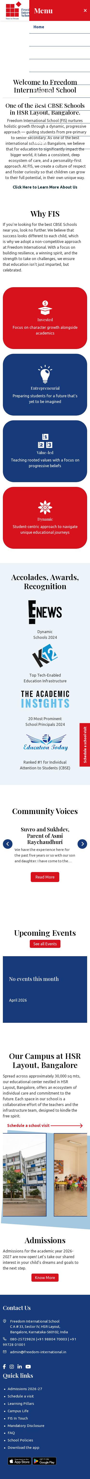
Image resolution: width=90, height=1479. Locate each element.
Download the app (23, 1447)
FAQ (11, 1432)
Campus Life (18, 1410)
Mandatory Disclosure (25, 1425)
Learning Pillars (20, 1403)
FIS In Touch (17, 1418)
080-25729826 (21, 1339)
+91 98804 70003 (48, 1339)
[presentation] (7, 844)
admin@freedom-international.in (38, 1352)
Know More (45, 1277)
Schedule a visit (20, 1396)
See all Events (45, 944)
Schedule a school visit (45, 1125)
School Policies (20, 1439)
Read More (45, 877)
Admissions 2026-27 (24, 1389)
